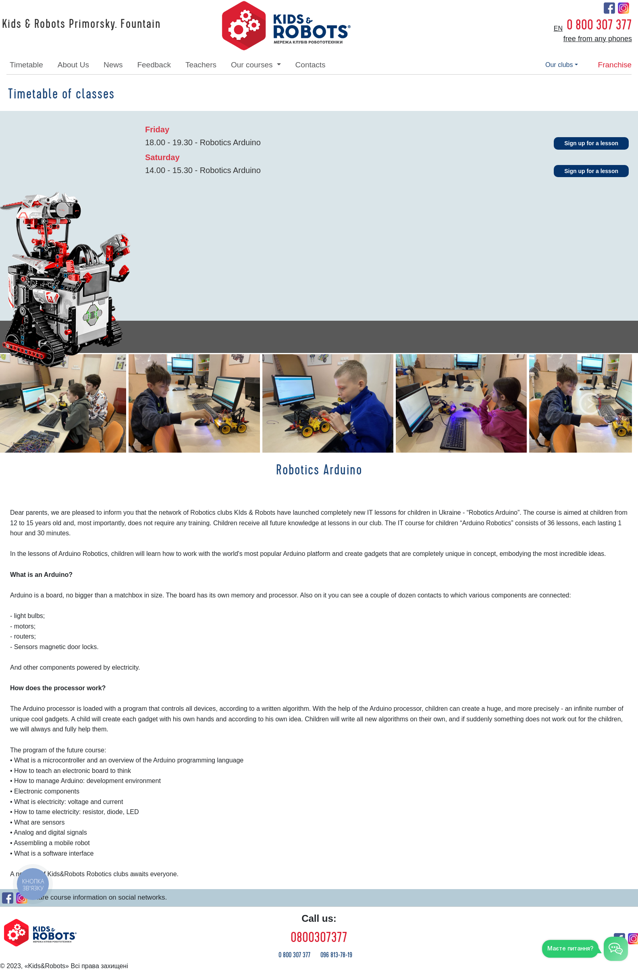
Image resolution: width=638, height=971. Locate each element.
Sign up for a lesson (591, 143)
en (558, 28)
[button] (48, 403)
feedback (153, 65)
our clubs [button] (559, 64)
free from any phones (597, 39)
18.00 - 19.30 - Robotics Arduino (203, 142)
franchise (615, 65)
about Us (73, 65)
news (113, 65)
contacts (310, 65)
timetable (26, 65)
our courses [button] (253, 65)
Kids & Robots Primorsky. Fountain (81, 24)
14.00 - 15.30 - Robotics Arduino (203, 170)
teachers (200, 65)
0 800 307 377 (599, 25)
